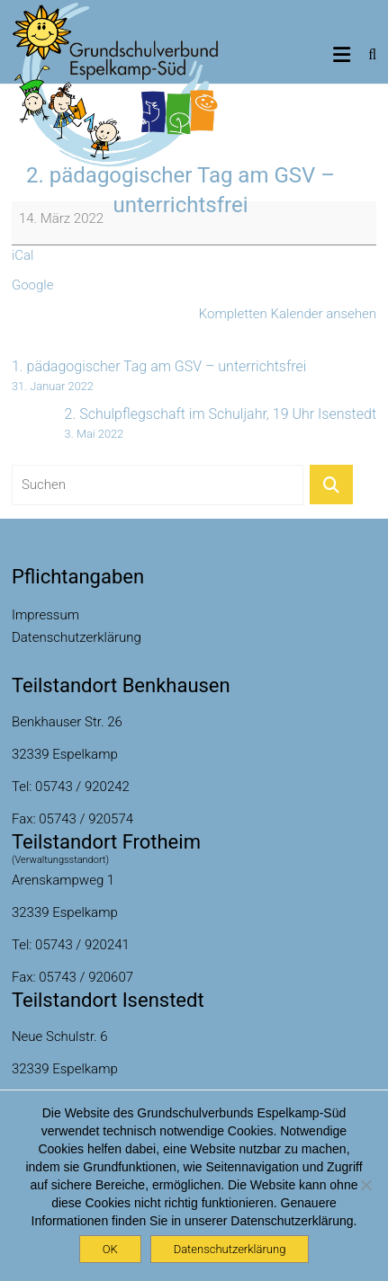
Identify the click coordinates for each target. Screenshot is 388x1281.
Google (33, 285)
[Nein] (365, 1185)
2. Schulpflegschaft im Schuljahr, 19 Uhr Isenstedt (220, 423)
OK (110, 1249)
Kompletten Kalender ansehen (287, 314)
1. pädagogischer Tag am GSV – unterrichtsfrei (159, 376)
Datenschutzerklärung (76, 637)
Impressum (45, 615)
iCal (23, 255)
